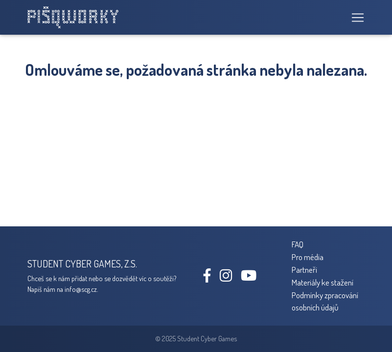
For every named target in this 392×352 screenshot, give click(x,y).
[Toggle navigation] (355, 17)
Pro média (307, 256)
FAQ (297, 244)
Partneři (304, 269)
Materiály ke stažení (322, 282)
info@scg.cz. (81, 289)
